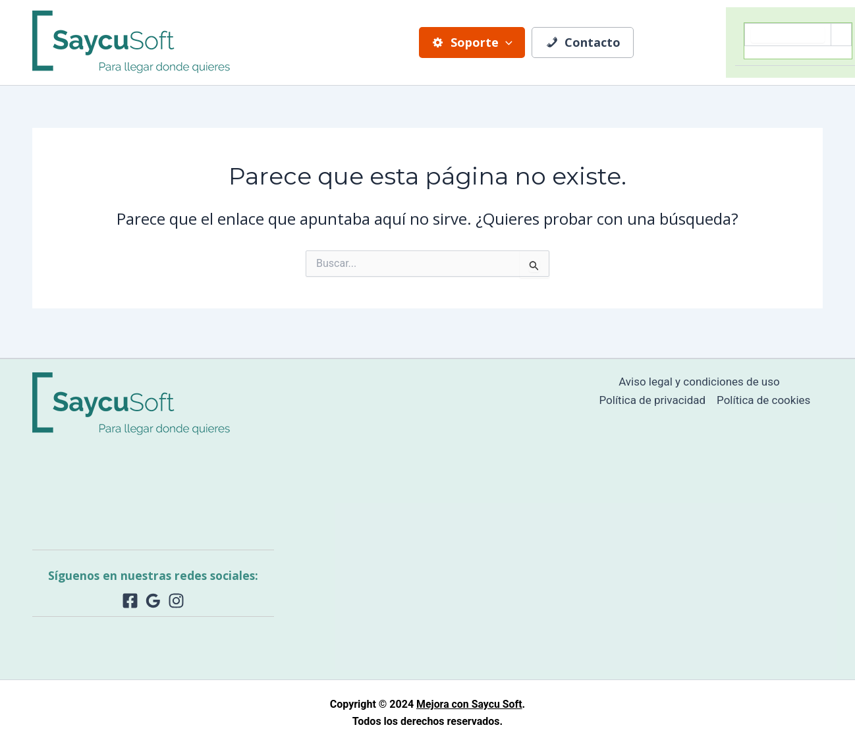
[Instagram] (176, 600)
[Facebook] (130, 600)
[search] (788, 35)
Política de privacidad (652, 400)
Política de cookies (763, 400)
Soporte (472, 42)
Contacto (581, 42)
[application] (506, 42)
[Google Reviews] (153, 600)
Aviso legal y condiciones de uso (699, 381)
